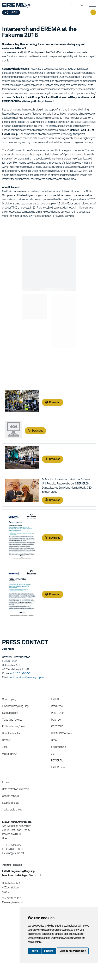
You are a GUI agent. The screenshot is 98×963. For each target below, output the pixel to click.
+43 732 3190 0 (12, 898)
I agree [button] (34, 950)
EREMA (55, 699)
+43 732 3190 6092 (20, 673)
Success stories (10, 712)
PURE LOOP (57, 712)
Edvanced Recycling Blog (15, 706)
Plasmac (55, 719)
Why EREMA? (9, 753)
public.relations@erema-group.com (27, 677)
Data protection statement (15, 789)
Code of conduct (10, 796)
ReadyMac (57, 706)
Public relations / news (14, 726)
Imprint (5, 782)
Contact (6, 740)
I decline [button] (48, 950)
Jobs (4, 747)
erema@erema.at (13, 902)
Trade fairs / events (12, 719)
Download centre (11, 733)
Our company (9, 699)
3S (52, 753)
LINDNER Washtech (61, 733)
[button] (73, 5)
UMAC (54, 740)
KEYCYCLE (57, 726)
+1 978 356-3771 (13, 845)
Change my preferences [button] (73, 950)
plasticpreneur (58, 747)
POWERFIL (57, 760)
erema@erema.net (14, 853)
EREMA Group (58, 767)
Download (54, 402)
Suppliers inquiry (10, 802)
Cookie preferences (12, 809)
